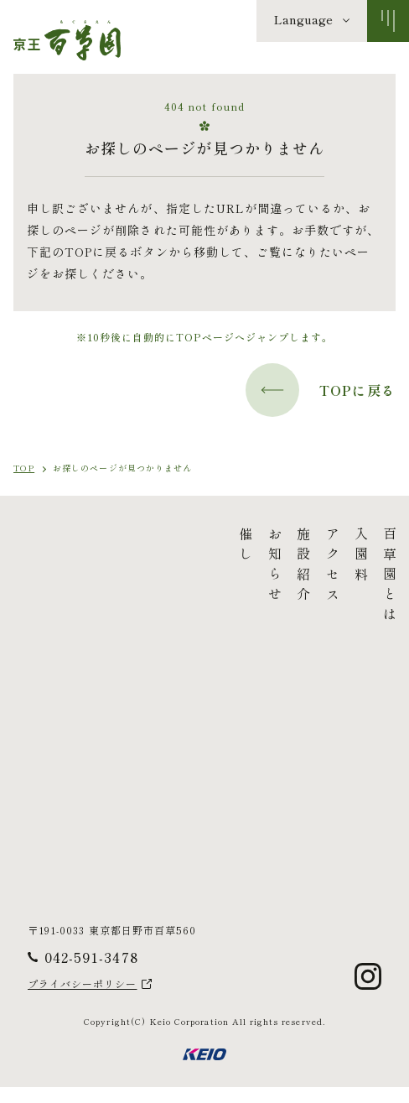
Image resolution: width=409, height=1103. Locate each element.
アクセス (196, 567)
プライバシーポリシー (82, 1001)
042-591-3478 (91, 973)
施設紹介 (168, 567)
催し (110, 547)
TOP (23, 467)
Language (303, 19)
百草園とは (254, 577)
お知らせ (139, 567)
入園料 (225, 557)
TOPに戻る (321, 390)
